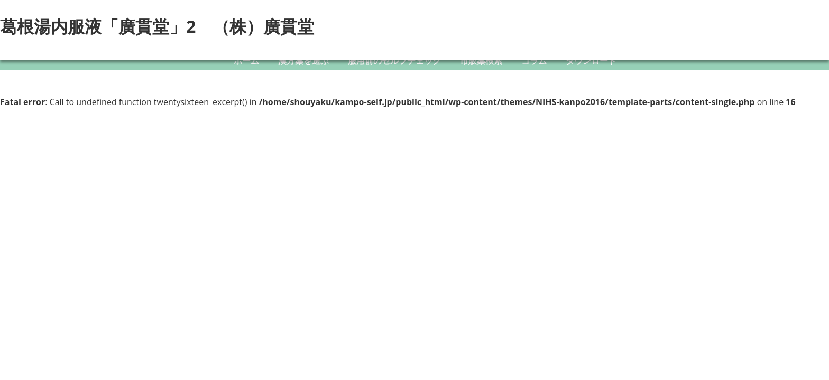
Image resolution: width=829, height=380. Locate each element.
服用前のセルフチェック (394, 60)
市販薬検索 (481, 60)
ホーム (246, 60)
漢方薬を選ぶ (303, 60)
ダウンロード (591, 60)
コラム (534, 60)
